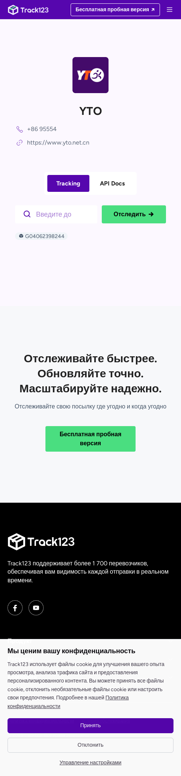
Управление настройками (91, 762)
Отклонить (91, 745)
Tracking (68, 183)
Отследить (134, 214)
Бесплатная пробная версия (91, 439)
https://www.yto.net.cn (58, 142)
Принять (90, 725)
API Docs (112, 183)
